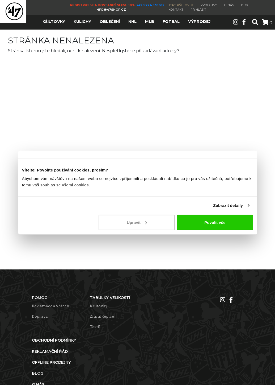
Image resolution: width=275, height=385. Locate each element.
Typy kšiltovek (180, 5)
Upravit (137, 222)
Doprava (40, 316)
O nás (229, 5)
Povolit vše (214, 222)
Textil (95, 327)
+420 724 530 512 (150, 5)
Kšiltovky (98, 306)
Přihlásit (198, 9)
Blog (245, 5)
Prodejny (209, 5)
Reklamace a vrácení (51, 306)
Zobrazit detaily (228, 205)
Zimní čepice (102, 316)
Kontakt (175, 9)
